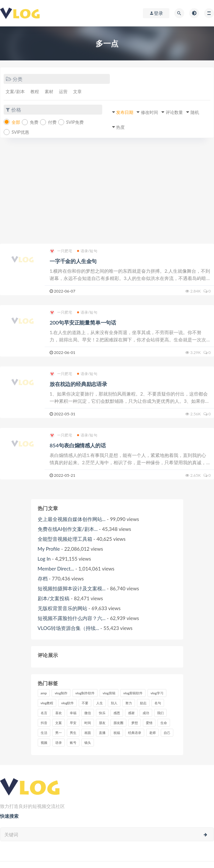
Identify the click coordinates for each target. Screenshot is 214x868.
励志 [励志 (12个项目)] (143, 703)
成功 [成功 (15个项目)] (146, 713)
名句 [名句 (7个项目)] (157, 703)
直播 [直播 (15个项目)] (102, 733)
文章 (77, 91)
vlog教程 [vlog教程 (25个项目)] (47, 703)
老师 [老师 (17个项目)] (152, 733)
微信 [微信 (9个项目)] (87, 713)
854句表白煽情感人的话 (78, 445)
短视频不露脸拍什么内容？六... (72, 618)
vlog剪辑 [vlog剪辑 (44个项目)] (109, 693)
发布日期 (124, 112)
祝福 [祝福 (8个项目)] (116, 733)
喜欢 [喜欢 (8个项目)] (58, 713)
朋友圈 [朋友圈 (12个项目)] (118, 723)
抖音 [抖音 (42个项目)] (44, 723)
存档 (43, 578)
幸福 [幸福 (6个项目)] (73, 713)
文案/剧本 (15, 91)
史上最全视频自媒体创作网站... (72, 519)
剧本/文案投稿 (54, 598)
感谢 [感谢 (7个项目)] (131, 713)
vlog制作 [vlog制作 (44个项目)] (61, 693)
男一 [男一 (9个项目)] (58, 733)
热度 (120, 127)
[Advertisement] (107, 194)
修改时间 (149, 112)
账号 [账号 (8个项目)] (73, 743)
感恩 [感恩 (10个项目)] (116, 713)
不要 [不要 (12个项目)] (85, 703)
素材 (49, 91)
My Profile (49, 549)
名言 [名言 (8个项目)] (44, 713)
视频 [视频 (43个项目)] (44, 743)
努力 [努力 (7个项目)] (128, 703)
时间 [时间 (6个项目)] (87, 723)
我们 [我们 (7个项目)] (160, 713)
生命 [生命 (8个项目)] (163, 723)
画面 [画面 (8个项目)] (87, 733)
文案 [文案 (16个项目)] (58, 723)
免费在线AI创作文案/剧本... (68, 529)
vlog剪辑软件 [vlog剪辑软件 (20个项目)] (133, 693)
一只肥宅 (61, 251)
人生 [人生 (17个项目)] (99, 703)
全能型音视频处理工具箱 (65, 539)
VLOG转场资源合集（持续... (68, 628)
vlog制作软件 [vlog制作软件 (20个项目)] (85, 693)
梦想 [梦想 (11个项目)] (134, 723)
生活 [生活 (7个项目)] (44, 733)
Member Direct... (56, 569)
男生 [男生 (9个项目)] (73, 733)
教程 (34, 91)
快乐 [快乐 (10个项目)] (102, 713)
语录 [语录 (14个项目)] (58, 743)
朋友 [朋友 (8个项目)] (102, 723)
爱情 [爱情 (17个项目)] (149, 723)
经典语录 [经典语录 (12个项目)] (134, 733)
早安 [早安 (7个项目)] (73, 723)
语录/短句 (87, 251)
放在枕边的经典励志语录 (78, 384)
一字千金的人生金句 (73, 261)
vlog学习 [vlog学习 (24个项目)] (156, 693)
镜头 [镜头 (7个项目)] (87, 743)
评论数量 (174, 112)
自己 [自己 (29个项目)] (167, 733)
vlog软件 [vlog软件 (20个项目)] (67, 703)
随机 (195, 112)
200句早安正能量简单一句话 (83, 322)
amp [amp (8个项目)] (44, 693)
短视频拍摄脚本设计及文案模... (72, 588)
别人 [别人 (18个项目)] (114, 703)
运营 (63, 91)
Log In (44, 559)
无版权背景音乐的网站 (62, 608)
